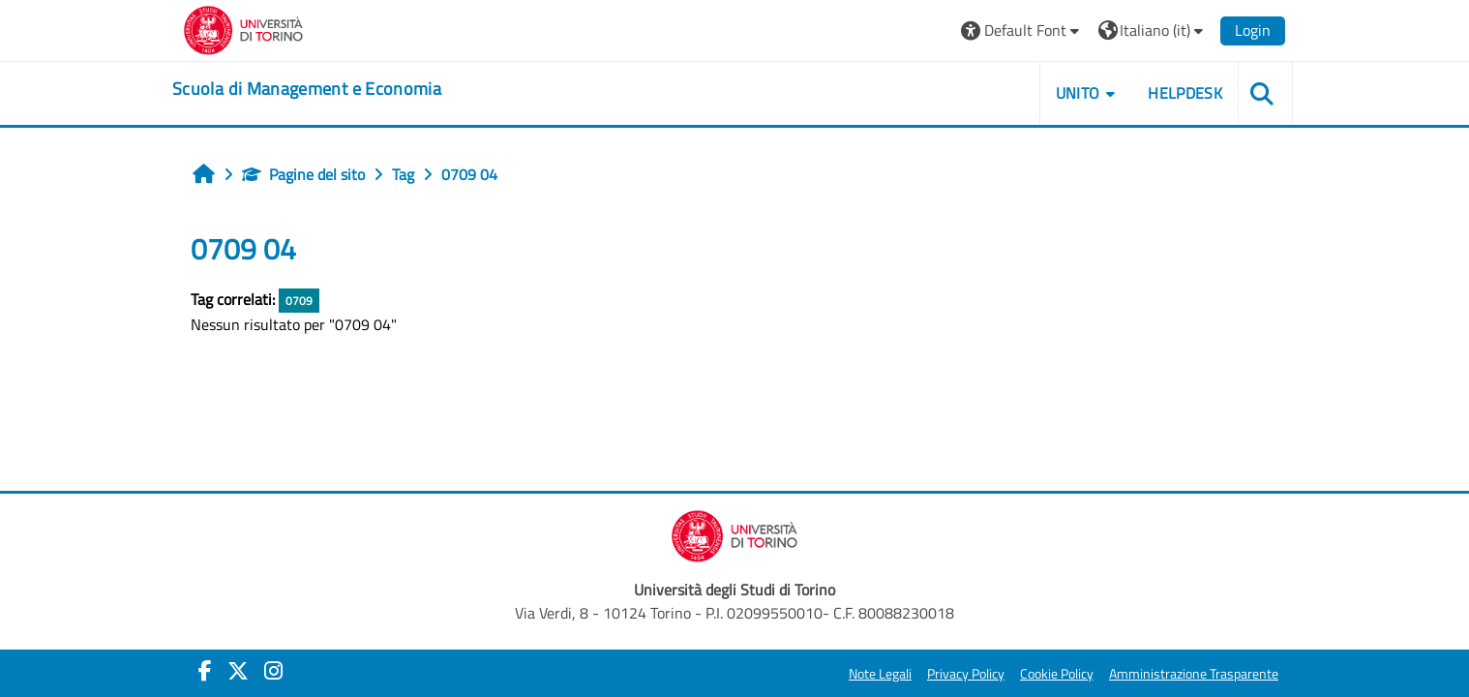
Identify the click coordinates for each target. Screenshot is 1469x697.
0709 (299, 300)
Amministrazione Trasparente (1193, 673)
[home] (306, 89)
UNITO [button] (1078, 93)
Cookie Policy (1057, 673)
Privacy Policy (965, 673)
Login (1253, 30)
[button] (1022, 30)
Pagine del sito (303, 174)
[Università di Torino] (243, 28)
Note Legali (880, 673)
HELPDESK (1185, 93)
